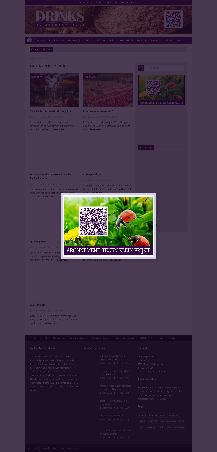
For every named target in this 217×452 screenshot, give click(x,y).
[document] (108, 226)
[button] (145, 200)
